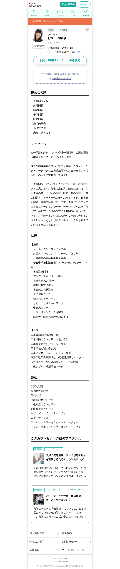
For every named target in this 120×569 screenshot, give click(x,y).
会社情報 (34, 550)
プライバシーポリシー (74, 550)
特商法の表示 (36, 541)
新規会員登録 (68, 4)
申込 (78, 52)
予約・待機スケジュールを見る (60, 60)
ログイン (84, 4)
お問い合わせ (69, 541)
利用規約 (67, 533)
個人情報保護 (36, 533)
